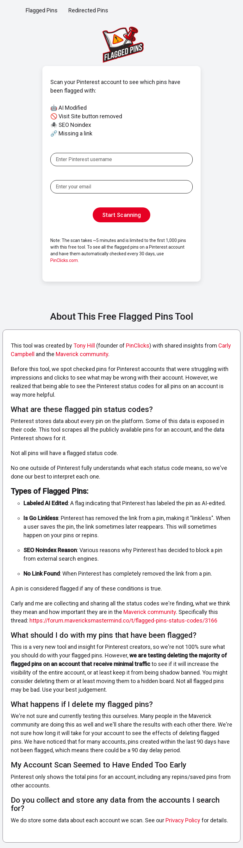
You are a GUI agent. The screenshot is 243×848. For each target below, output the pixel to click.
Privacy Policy (182, 820)
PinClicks (137, 345)
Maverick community (82, 354)
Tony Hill (84, 345)
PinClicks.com (64, 260)
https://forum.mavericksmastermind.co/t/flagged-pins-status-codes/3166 (123, 620)
